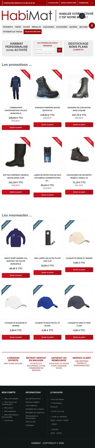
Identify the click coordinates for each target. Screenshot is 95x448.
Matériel (73, 27)
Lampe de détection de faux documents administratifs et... (47, 178)
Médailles (36, 27)
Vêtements (8, 27)
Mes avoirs (8, 408)
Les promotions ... (17, 65)
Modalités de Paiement (35, 412)
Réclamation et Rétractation (32, 417)
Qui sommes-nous (33, 399)
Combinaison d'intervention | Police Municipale (16, 110)
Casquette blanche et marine (16, 324)
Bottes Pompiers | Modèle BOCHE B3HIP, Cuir (16, 176)
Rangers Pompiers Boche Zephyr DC (47, 109)
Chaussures (48, 27)
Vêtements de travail (13, 32)
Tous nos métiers (33, 32)
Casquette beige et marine (79, 258)
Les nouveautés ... (17, 215)
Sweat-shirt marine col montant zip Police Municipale (15, 261)
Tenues (18, 27)
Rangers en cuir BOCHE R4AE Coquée (79, 109)
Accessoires (61, 27)
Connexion (8, 420)
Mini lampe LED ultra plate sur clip (47, 259)
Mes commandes (11, 399)
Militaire (83, 27)
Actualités (53, 3)
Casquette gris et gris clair (79, 324)
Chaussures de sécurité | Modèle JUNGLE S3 (79, 176)
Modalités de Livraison (35, 409)
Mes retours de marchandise (9, 403)
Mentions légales (33, 402)
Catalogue (30, 425)
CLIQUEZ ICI (78, 50)
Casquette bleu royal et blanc (47, 324)
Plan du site (30, 422)
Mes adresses (10, 411)
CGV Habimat (31, 405)
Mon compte (8, 392)
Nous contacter (68, 3)
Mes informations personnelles (10, 416)
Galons (26, 27)
